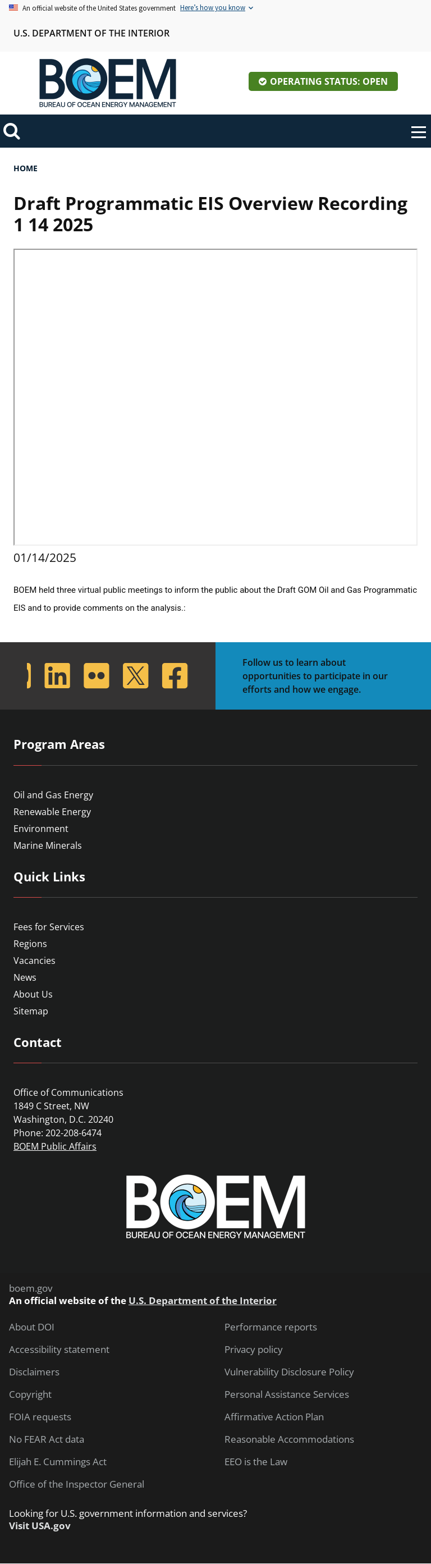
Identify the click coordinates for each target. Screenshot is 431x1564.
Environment (40, 828)
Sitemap (30, 1011)
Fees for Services (48, 927)
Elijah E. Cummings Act (58, 1462)
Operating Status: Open (329, 81)
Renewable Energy (52, 812)
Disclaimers (34, 1372)
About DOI (31, 1327)
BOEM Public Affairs (55, 1146)
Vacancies (34, 960)
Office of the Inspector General (76, 1484)
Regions (30, 944)
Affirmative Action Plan (274, 1417)
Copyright (30, 1394)
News (24, 977)
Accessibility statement (59, 1349)
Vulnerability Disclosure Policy (289, 1372)
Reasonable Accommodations (289, 1439)
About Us (33, 994)
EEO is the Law (255, 1462)
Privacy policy (253, 1349)
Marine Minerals (47, 845)
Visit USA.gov (40, 1526)
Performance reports (270, 1327)
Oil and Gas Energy (53, 795)
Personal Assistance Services (286, 1394)
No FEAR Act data (46, 1439)
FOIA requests (40, 1417)
